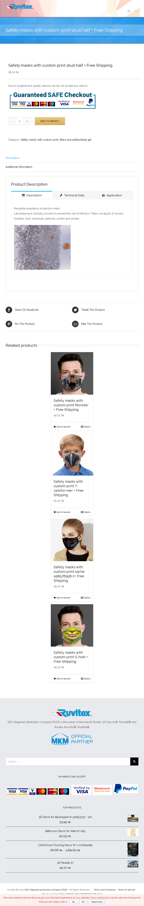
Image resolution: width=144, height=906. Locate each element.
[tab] (72, 158)
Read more (96, 902)
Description (13, 157)
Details (86, 426)
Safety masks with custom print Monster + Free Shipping (71, 405)
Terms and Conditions (105, 889)
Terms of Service (126, 889)
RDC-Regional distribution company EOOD (46, 889)
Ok (73, 902)
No (83, 902)
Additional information (19, 166)
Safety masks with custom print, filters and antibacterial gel (56, 139)
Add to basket (50, 121)
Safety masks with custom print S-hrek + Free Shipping (71, 657)
